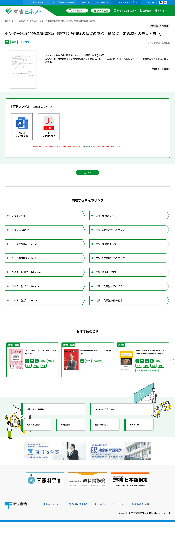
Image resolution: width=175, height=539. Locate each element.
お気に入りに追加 (158, 26)
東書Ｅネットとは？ (125, 10)
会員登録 (145, 10)
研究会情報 (69, 447)
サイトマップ (130, 521)
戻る (87, 175)
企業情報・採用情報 (63, 2)
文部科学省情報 (36, 447)
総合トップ (36, 2)
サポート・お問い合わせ (126, 2)
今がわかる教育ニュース (110, 431)
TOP (7, 20)
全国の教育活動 (105, 447)
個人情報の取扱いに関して (157, 521)
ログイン (161, 10)
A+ (165, 2)
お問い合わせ (109, 521)
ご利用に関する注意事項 (83, 521)
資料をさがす (77, 10)
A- (161, 2)
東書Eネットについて (54, 521)
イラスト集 (137, 447)
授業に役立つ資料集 (39, 431)
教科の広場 (101, 10)
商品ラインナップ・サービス (93, 2)
